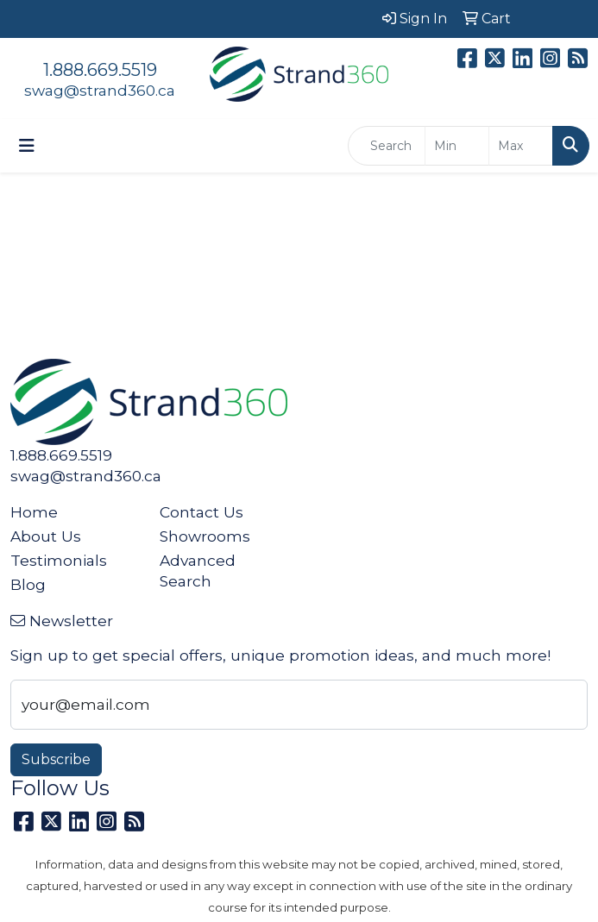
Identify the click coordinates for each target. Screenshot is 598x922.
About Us (45, 536)
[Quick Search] (386, 146)
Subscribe (56, 759)
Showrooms (205, 536)
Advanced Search (198, 570)
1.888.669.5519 (100, 70)
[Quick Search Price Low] (457, 146)
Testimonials (58, 560)
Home (34, 512)
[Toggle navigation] (27, 146)
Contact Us (201, 512)
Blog (28, 584)
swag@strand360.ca (99, 90)
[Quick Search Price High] (520, 146)
